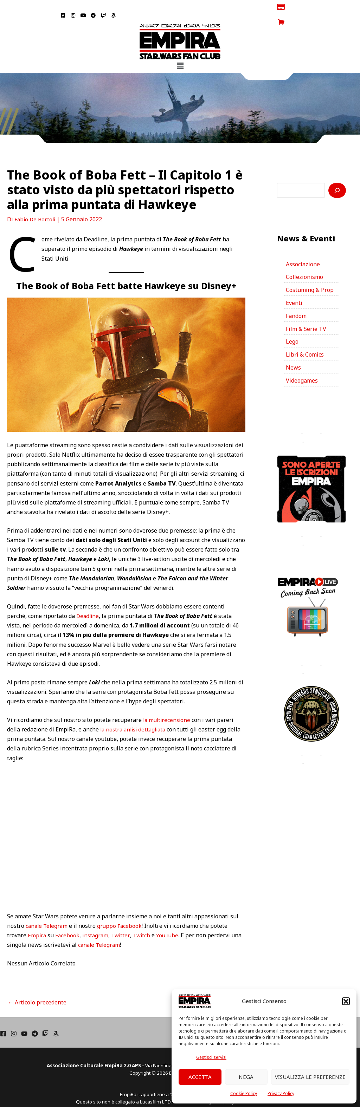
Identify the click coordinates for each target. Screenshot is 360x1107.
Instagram (97, 920)
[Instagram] (14, 1018)
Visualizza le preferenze (310, 1076)
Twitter (123, 920)
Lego (292, 327)
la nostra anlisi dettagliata (135, 714)
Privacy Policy (281, 1093)
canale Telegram (48, 910)
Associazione (303, 249)
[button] (345, 1001)
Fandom (296, 301)
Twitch (144, 920)
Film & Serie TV (306, 314)
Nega (246, 1076)
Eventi (294, 288)
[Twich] (45, 1018)
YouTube (171, 920)
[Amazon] (56, 1018)
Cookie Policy (243, 1093)
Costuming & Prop (310, 275)
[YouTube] (24, 1018)
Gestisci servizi (211, 1057)
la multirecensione (168, 704)
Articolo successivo (223, 987)
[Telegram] (35, 1018)
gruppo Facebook (121, 910)
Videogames (302, 366)
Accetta (200, 1076)
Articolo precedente (37, 987)
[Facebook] (3, 1018)
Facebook (68, 920)
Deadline (88, 601)
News (293, 353)
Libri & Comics (305, 340)
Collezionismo (304, 262)
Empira (37, 920)
